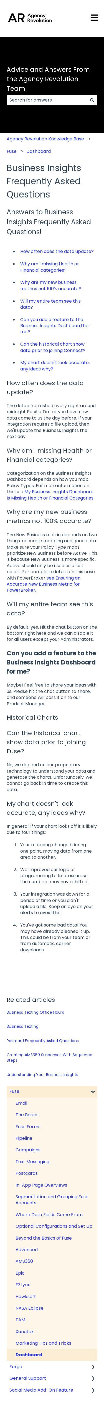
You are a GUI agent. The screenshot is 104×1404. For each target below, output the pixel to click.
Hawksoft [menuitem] (26, 1296)
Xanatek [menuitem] (25, 1331)
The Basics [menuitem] (27, 1115)
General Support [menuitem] (27, 1378)
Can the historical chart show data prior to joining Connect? (52, 347)
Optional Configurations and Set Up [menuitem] (54, 1226)
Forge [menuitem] (15, 1366)
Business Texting (23, 1026)
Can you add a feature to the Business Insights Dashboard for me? (54, 325)
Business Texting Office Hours (35, 1012)
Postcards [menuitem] (27, 1173)
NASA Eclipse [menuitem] (30, 1308)
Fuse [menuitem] (14, 1091)
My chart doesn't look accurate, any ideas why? (55, 365)
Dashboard (38, 151)
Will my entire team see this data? (50, 304)
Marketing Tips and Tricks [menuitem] (43, 1343)
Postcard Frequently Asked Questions (43, 1040)
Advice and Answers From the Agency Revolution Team (48, 79)
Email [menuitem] (21, 1103)
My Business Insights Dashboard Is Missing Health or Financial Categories (50, 495)
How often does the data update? (57, 251)
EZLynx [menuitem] (23, 1285)
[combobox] (47, 100)
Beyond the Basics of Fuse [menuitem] (44, 1238)
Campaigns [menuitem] (28, 1150)
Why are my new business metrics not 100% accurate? (50, 285)
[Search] (92, 100)
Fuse (12, 151)
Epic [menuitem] (20, 1273)
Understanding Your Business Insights (42, 1074)
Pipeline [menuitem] (24, 1138)
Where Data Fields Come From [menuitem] (49, 1214)
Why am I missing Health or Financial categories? (49, 267)
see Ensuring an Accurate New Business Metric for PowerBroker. (43, 584)
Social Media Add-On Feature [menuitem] (41, 1390)
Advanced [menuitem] (27, 1249)
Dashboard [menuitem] (29, 1355)
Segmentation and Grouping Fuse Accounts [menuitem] (52, 1200)
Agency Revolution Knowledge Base (45, 139)
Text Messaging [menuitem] (32, 1162)
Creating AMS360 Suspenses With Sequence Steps (49, 1057)
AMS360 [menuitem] (24, 1261)
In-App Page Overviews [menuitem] (41, 1185)
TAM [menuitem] (20, 1320)
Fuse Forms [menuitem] (28, 1126)
